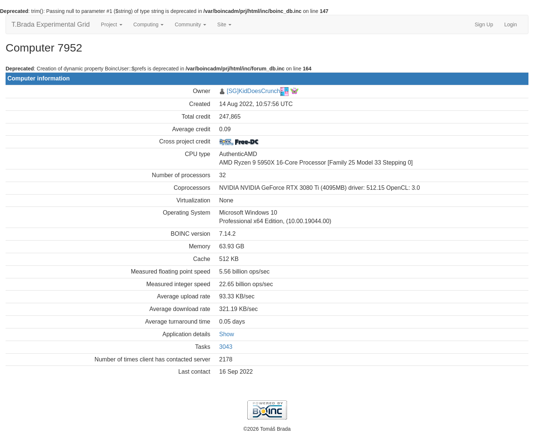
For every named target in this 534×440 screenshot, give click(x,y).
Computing (149, 24)
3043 (226, 347)
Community (190, 24)
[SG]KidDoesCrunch (253, 91)
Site (224, 24)
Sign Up (484, 24)
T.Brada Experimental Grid (50, 24)
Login (510, 24)
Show (226, 334)
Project (111, 24)
